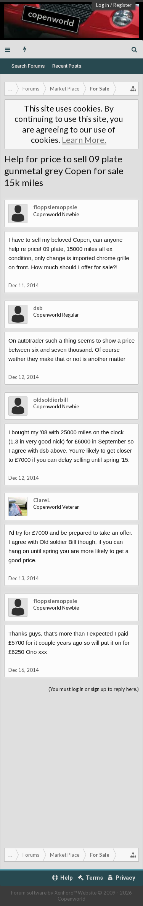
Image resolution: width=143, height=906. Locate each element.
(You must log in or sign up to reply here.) (93, 689)
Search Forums (28, 66)
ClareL (41, 500)
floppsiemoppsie (55, 207)
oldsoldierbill (50, 399)
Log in (102, 5)
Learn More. (84, 140)
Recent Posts (66, 66)
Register (122, 5)
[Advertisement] (71, 768)
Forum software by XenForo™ (44, 893)
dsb (38, 307)
